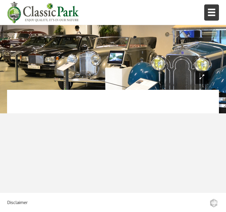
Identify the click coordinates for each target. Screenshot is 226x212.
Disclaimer (17, 202)
